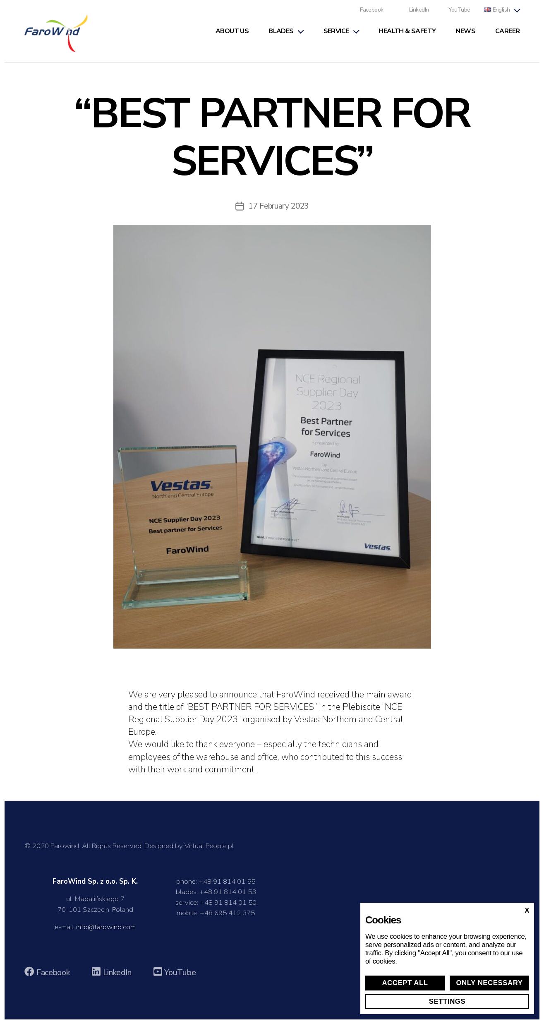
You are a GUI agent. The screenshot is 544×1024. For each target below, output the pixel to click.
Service (336, 34)
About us (232, 34)
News (465, 34)
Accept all (405, 983)
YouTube (459, 12)
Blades (280, 34)
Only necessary (489, 983)
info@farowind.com (106, 931)
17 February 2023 (278, 210)
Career (507, 34)
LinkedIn (419, 12)
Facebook (371, 12)
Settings (447, 1001)
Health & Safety (407, 34)
